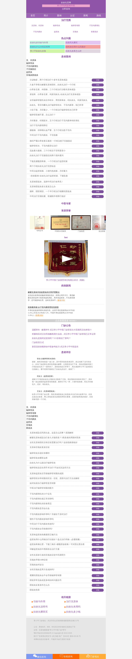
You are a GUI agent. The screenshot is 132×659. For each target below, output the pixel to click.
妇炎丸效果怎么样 (74, 51)
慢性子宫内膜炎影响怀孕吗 (42, 519)
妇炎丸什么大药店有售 (40, 47)
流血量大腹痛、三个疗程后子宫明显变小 (48, 151)
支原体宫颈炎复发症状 (40, 447)
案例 (59, 15)
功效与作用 (39, 601)
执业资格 (103, 231)
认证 (72, 15)
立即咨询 (66, 9)
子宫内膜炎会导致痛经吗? (41, 529)
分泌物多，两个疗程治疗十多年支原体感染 (48, 80)
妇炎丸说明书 (40, 606)
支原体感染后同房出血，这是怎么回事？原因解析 (51, 433)
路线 (99, 15)
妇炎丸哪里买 (40, 611)
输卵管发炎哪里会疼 (39, 458)
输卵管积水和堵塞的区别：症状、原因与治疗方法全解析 (54, 478)
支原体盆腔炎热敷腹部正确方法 (44, 535)
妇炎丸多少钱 (73, 611)
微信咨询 (39, 656)
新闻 (85, 15)
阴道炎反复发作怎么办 (40, 585)
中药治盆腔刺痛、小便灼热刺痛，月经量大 (48, 171)
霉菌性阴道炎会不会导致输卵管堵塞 (46, 575)
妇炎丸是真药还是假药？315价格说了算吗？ (51, 338)
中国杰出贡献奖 (61, 231)
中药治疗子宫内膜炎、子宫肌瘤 (44, 135)
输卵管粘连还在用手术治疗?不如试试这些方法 (50, 468)
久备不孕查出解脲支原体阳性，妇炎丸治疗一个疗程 (52, 85)
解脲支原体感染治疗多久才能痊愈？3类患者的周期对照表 (55, 438)
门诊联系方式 (38, 342)
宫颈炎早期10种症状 (39, 560)
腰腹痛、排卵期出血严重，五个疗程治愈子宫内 (50, 130)
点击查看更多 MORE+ (66, 320)
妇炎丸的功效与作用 (39, 42)
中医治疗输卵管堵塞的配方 (42, 488)
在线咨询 (66, 656)
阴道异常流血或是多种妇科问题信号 (46, 580)
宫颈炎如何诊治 (37, 565)
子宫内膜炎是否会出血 (40, 508)
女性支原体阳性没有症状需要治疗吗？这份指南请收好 (53, 442)
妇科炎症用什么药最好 (76, 47)
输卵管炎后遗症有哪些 (40, 453)
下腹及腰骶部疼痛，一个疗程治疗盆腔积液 (48, 161)
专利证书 (41, 231)
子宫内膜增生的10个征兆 (41, 494)
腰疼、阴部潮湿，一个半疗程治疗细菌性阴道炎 (50, 191)
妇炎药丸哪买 (72, 42)
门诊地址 (92, 656)
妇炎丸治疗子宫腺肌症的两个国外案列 (47, 155)
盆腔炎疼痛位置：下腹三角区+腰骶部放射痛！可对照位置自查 (57, 544)
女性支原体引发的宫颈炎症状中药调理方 (48, 555)
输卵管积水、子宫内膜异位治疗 (44, 146)
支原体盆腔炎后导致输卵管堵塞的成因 (47, 473)
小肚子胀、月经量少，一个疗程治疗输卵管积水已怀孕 (53, 110)
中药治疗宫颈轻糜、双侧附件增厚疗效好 (48, 196)
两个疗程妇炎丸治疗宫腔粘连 (43, 166)
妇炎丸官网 (66, 2)
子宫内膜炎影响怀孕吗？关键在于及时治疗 (48, 514)
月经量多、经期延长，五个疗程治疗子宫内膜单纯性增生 (54, 121)
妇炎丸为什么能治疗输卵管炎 (43, 463)
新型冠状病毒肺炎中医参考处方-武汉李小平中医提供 (55, 347)
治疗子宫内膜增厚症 (39, 125)
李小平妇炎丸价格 (38, 51)
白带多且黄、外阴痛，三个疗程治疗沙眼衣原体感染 (52, 89)
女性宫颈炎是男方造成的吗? (42, 569)
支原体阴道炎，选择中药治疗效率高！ (47, 182)
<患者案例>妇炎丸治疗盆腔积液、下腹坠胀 (49, 176)
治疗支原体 (72, 601)
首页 (33, 15)
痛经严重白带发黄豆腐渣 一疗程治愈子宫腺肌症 (51, 141)
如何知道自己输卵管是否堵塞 (43, 483)
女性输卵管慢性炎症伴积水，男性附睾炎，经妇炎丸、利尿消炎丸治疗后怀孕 (58, 102)
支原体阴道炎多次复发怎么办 (43, 186)
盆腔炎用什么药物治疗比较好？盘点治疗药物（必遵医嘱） (55, 539)
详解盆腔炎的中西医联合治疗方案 (45, 549)
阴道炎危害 (35, 590)
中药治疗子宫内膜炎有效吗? (42, 524)
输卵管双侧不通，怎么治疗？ (43, 115)
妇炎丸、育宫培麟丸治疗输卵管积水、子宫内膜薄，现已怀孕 (56, 105)
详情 (97, 80)
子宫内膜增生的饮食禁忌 (41, 503)
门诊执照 (82, 231)
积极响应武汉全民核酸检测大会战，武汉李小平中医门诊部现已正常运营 (64, 334)
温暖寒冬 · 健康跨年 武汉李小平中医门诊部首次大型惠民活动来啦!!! (62, 330)
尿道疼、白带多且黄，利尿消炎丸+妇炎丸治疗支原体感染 (55, 94)
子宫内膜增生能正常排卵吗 (42, 499)
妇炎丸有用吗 (73, 606)
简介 (46, 15)
